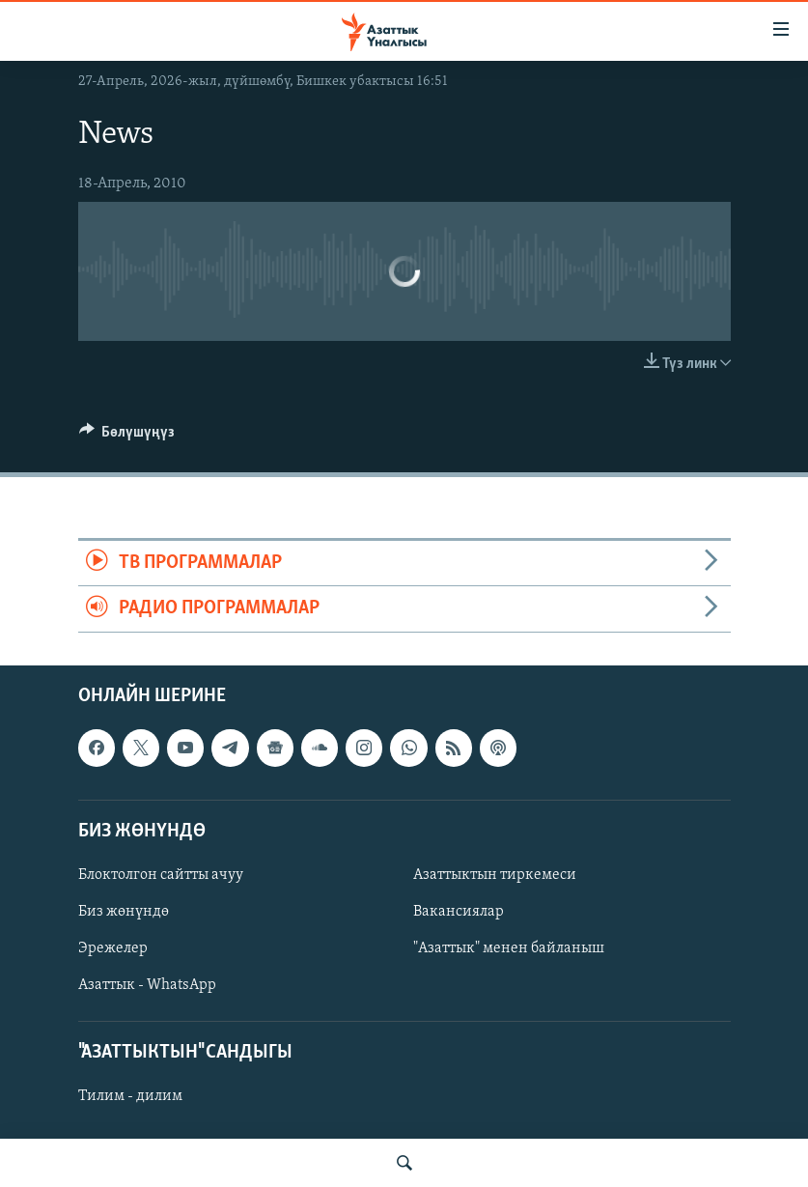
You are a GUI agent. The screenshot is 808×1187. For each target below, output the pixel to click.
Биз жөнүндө (123, 911)
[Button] (127, 436)
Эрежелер (113, 948)
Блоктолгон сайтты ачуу (160, 875)
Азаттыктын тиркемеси (494, 875)
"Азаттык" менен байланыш (508, 948)
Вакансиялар (458, 911)
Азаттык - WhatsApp (147, 985)
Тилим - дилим (130, 1096)
